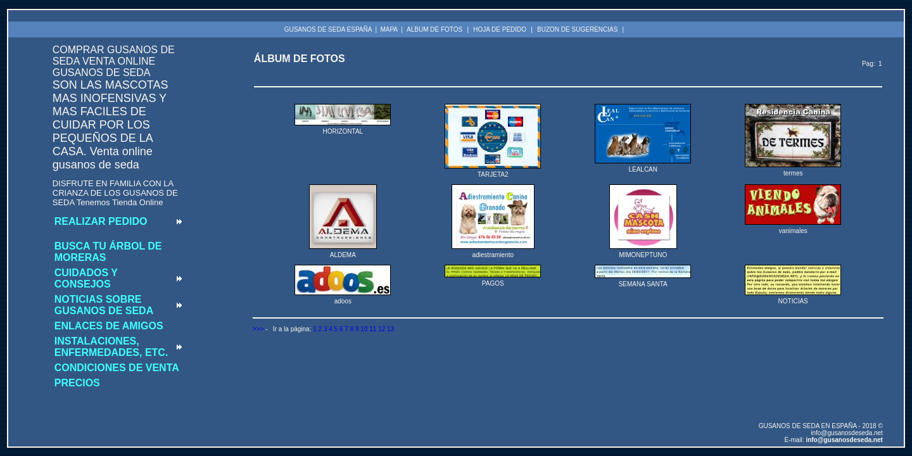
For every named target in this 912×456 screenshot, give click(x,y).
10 (363, 329)
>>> (258, 329)
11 (372, 329)
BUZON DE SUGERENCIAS (577, 29)
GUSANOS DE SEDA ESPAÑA (328, 29)
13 (390, 329)
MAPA (389, 29)
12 (381, 329)
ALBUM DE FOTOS (434, 29)
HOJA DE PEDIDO (499, 29)
